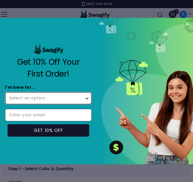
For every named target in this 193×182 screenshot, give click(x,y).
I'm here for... (20, 87)
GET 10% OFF (48, 130)
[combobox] (46, 98)
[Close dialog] (187, 24)
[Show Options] (86, 98)
